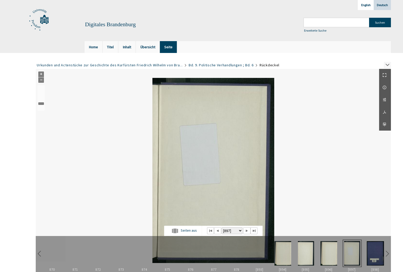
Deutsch (382, 5)
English (366, 5)
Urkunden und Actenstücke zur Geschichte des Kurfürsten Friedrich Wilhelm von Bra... (109, 65)
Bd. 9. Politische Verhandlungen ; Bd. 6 (221, 65)
